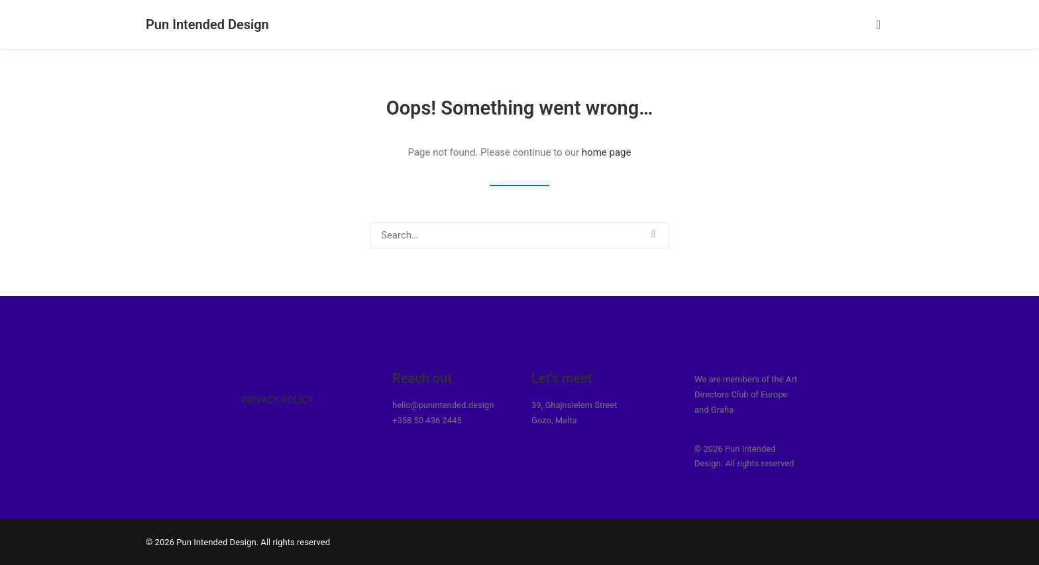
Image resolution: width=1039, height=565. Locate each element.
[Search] (519, 235)
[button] (881, 24)
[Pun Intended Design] (207, 24)
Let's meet (561, 378)
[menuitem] (881, 24)
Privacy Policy (277, 400)
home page (606, 152)
